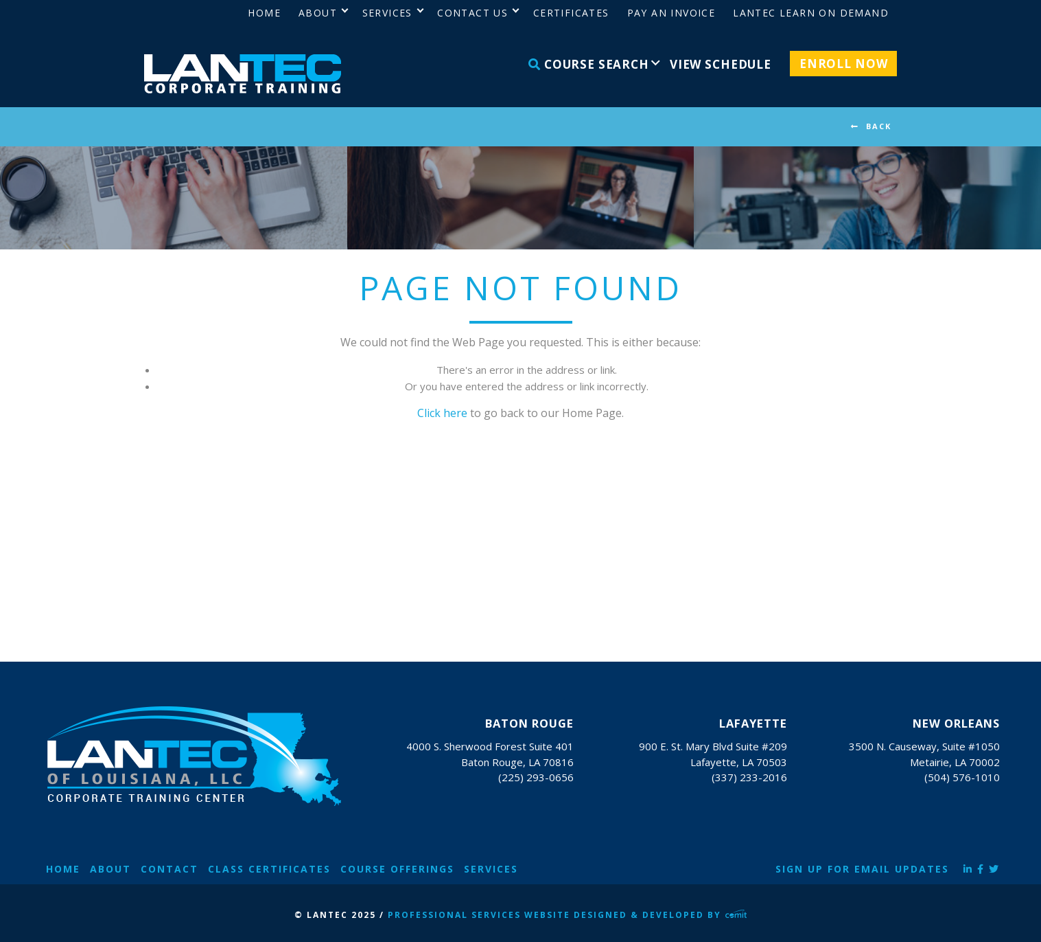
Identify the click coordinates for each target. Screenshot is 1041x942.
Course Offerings (397, 868)
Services (491, 868)
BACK (878, 126)
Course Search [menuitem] (588, 64)
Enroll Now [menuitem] (843, 63)
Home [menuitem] (264, 12)
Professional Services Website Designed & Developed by (567, 915)
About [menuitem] (318, 12)
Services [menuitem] (387, 12)
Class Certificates (269, 868)
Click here (442, 412)
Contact (169, 868)
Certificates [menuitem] (571, 12)
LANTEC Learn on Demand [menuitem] (811, 12)
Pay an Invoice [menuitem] (671, 12)
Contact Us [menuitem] (472, 12)
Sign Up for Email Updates (862, 868)
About (110, 868)
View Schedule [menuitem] (720, 64)
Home (63, 868)
